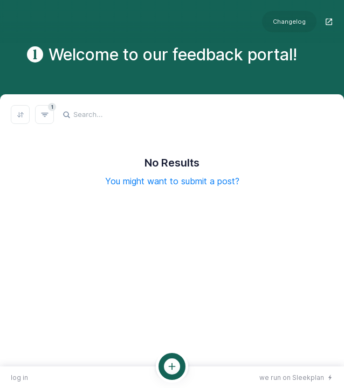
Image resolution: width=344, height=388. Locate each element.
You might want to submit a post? (172, 181)
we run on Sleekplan (291, 377)
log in (19, 377)
